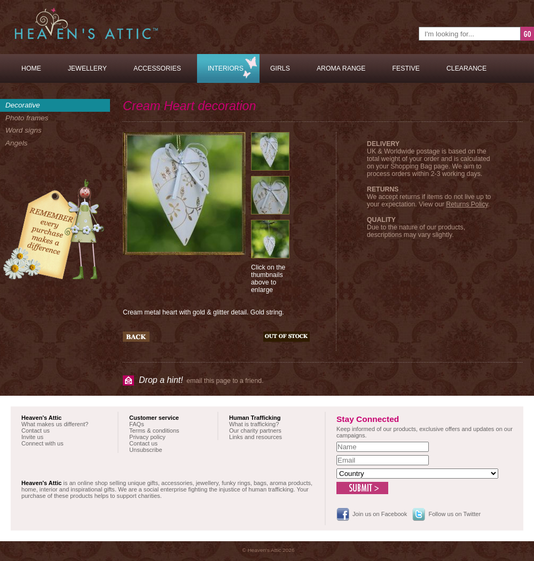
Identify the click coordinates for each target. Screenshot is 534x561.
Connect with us (42, 443)
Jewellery (87, 68)
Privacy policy (147, 437)
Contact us (35, 430)
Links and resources (255, 437)
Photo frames (27, 118)
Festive (406, 68)
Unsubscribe (145, 450)
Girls (280, 68)
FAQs (136, 424)
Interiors (226, 68)
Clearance (466, 68)
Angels (16, 143)
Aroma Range (341, 68)
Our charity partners (255, 430)
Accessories (157, 68)
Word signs (23, 130)
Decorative (22, 105)
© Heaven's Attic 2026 (268, 550)
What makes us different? (54, 424)
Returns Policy (467, 204)
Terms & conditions (154, 430)
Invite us (32, 437)
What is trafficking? (254, 424)
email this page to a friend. (201, 380)
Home (31, 68)
